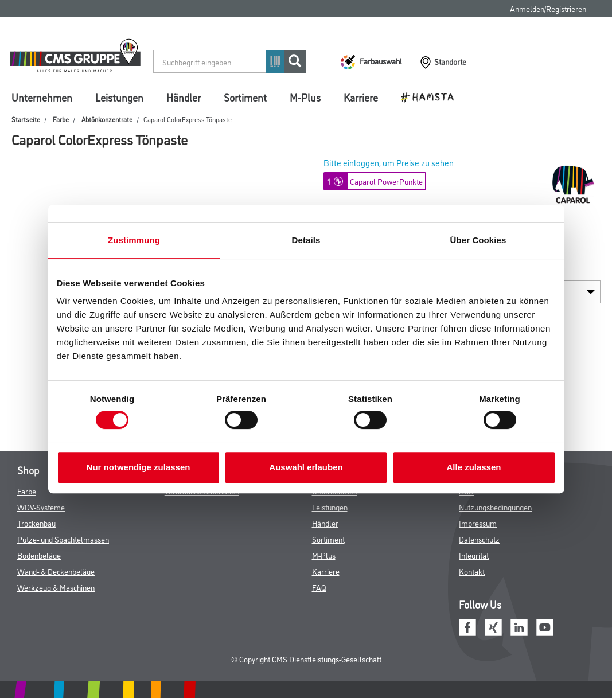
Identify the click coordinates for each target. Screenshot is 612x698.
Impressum (478, 522)
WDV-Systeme (41, 506)
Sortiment (245, 97)
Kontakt (472, 571)
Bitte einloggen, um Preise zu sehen (388, 163)
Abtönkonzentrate (106, 119)
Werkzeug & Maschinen (56, 587)
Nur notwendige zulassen (138, 467)
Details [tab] (306, 240)
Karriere (361, 97)
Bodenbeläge (39, 554)
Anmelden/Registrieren (548, 8)
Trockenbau (36, 522)
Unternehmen (41, 97)
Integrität (474, 554)
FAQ (319, 587)
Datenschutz (479, 538)
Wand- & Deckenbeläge (56, 571)
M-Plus (305, 97)
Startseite (25, 119)
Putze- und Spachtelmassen (63, 538)
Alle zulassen (473, 467)
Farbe (61, 119)
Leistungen (119, 97)
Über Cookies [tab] (478, 240)
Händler (183, 97)
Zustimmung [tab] (134, 240)
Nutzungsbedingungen (495, 506)
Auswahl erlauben (305, 467)
